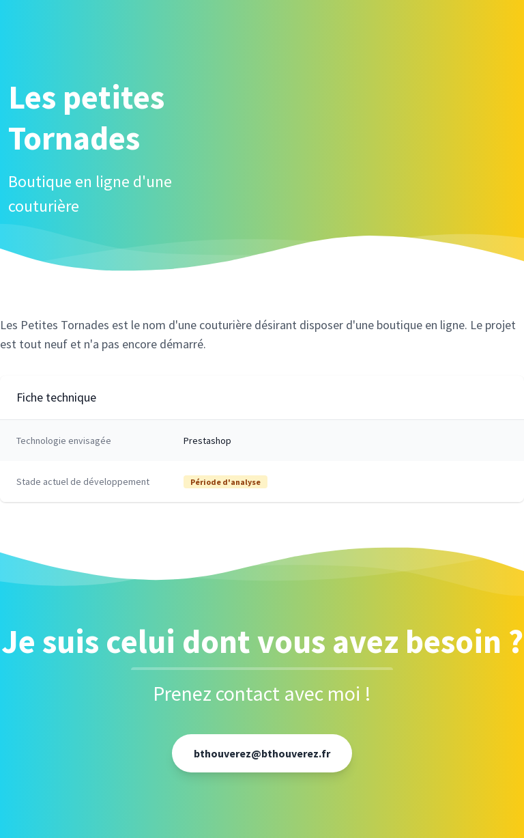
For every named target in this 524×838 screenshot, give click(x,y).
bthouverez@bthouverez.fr (262, 753)
